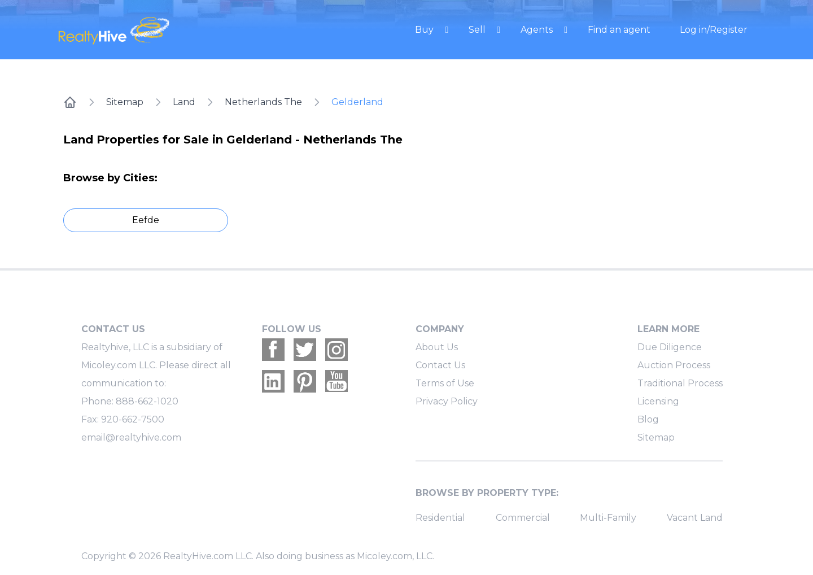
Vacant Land (695, 517)
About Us (437, 347)
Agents (538, 29)
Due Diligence (669, 347)
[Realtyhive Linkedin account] (273, 381)
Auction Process (673, 365)
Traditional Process (680, 383)
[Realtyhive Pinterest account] (305, 381)
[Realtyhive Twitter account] (305, 349)
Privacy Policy (447, 401)
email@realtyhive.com (131, 437)
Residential (440, 517)
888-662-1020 (147, 401)
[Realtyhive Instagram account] (336, 349)
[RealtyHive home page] (160, 29)
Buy (425, 29)
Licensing (658, 401)
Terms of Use (445, 383)
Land (184, 102)
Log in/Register (714, 29)
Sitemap (124, 102)
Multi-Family (608, 517)
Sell (478, 29)
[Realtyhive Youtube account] (336, 381)
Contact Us (440, 365)
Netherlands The (263, 102)
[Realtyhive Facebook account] (273, 349)
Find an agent (619, 29)
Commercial (523, 517)
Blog (648, 419)
